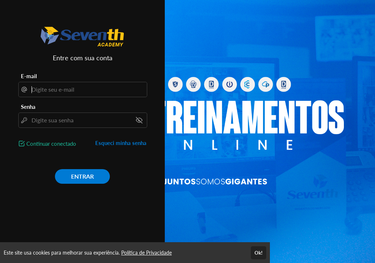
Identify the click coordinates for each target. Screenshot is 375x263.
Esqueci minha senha (120, 143)
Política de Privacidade (146, 252)
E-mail (29, 76)
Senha (28, 106)
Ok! (259, 253)
